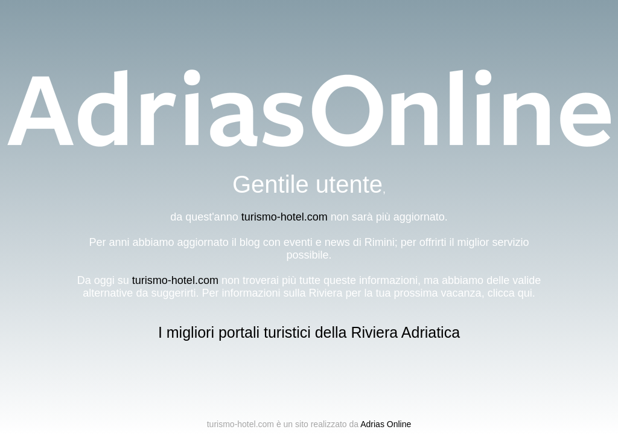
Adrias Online (385, 424)
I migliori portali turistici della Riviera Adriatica (309, 332)
